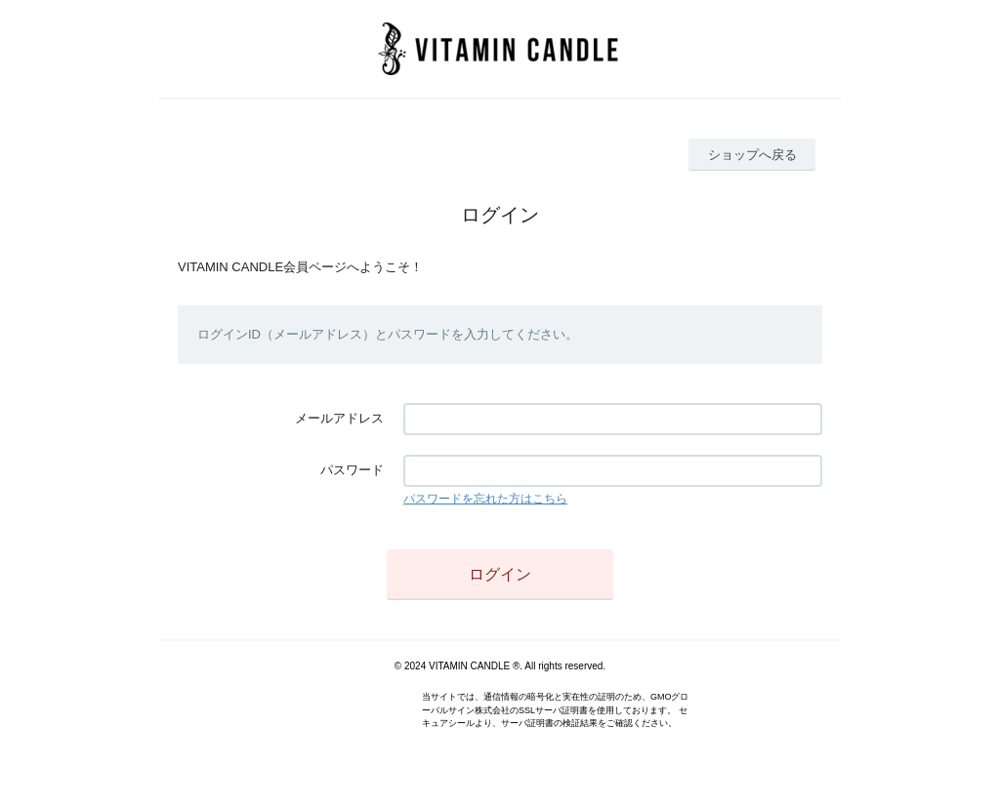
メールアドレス (339, 418)
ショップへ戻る (752, 154)
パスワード (352, 470)
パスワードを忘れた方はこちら (485, 498)
